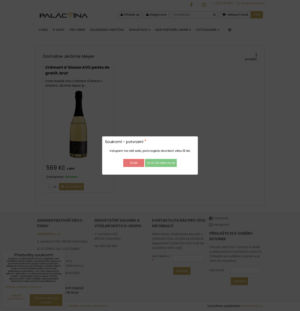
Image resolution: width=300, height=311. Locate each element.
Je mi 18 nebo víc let (161, 162)
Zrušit (134, 162)
